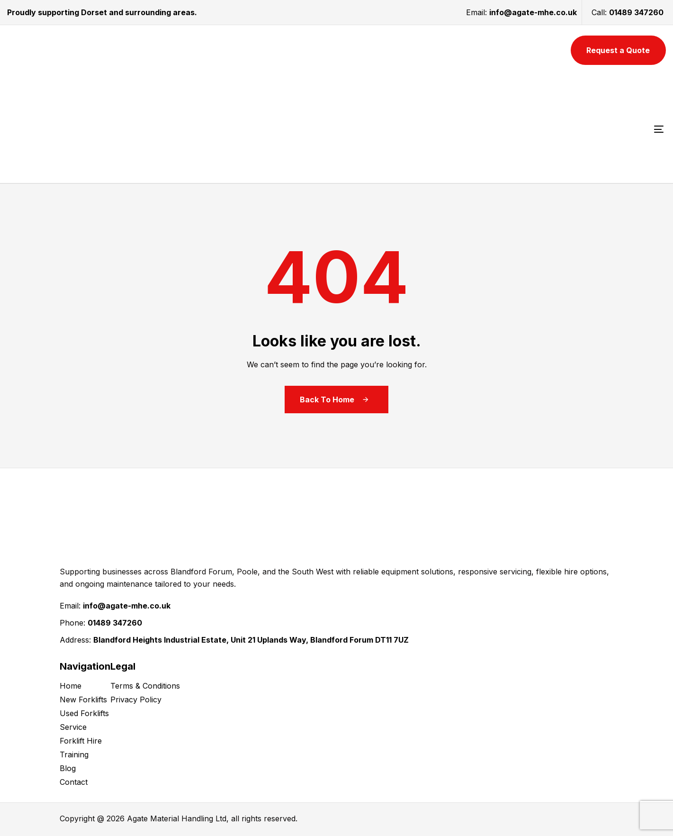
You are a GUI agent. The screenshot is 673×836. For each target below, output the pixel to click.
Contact (74, 782)
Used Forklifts (84, 713)
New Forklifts (83, 699)
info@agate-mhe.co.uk (533, 12)
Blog (68, 768)
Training (74, 754)
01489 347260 (636, 12)
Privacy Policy (136, 699)
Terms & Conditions (145, 686)
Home (70, 686)
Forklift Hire (81, 740)
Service (73, 727)
